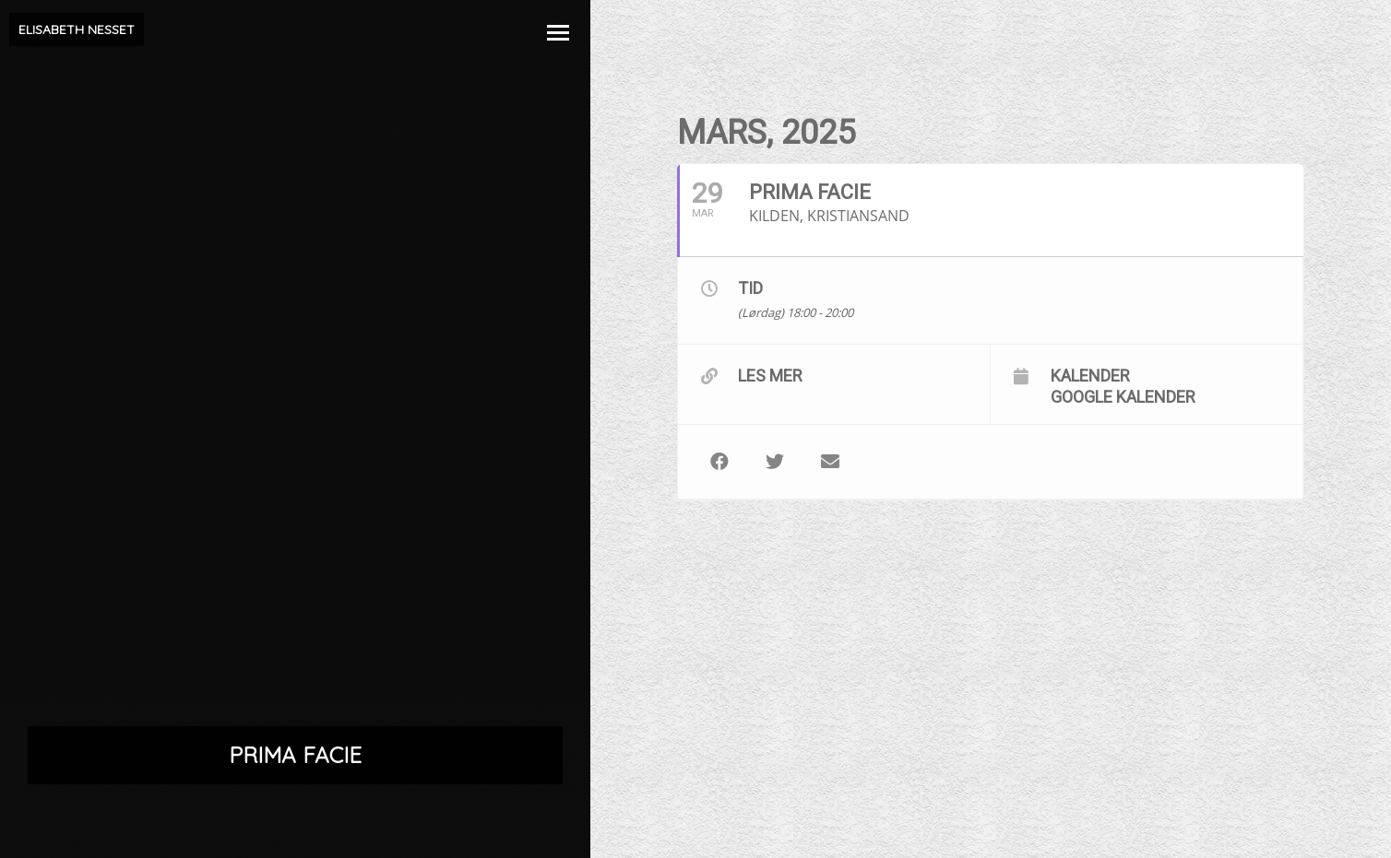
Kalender (1090, 375)
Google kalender (1123, 396)
